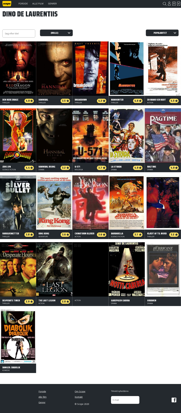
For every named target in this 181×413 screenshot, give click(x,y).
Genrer (52, 3)
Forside (23, 3)
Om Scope (80, 391)
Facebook (174, 400)
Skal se (174, 3)
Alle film (37, 3)
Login (169, 3)
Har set (178, 3)
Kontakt (79, 396)
